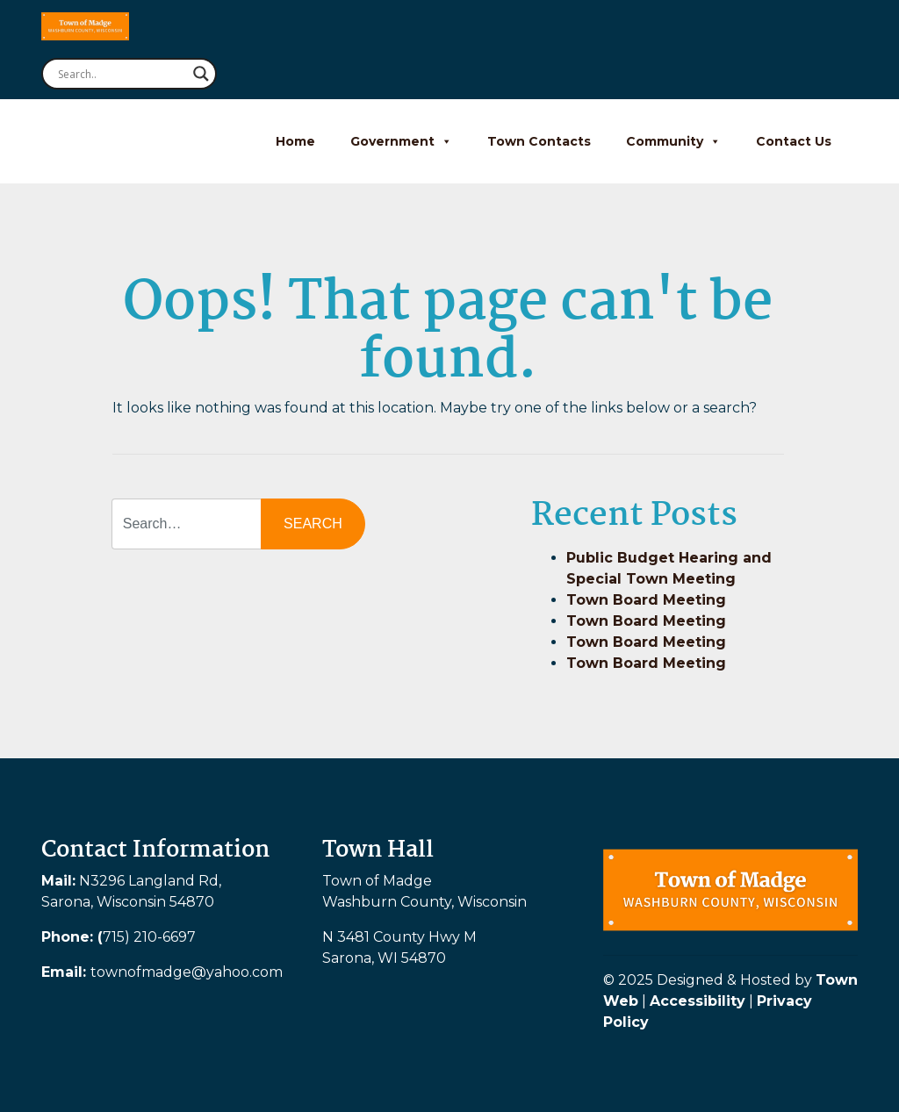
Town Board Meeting (646, 600)
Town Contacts (539, 141)
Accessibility (697, 1001)
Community (673, 141)
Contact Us (793, 141)
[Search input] (121, 73)
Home (295, 141)
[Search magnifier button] (201, 73)
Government (401, 141)
